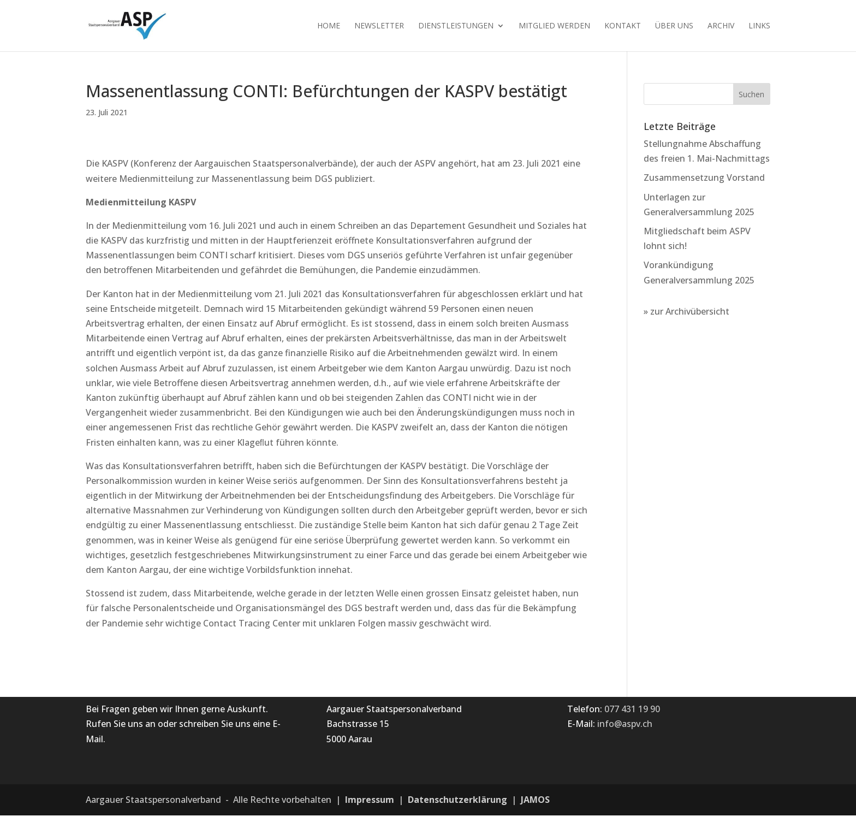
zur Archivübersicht (689, 311)
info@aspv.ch (624, 724)
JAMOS (535, 800)
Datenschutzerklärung (457, 800)
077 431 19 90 (632, 709)
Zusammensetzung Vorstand (704, 177)
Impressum (369, 800)
